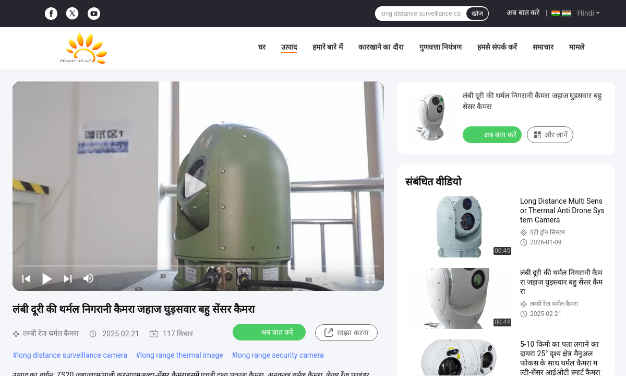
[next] (67, 278)
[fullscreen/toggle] (370, 278)
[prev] (26, 278)
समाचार (543, 47)
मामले (576, 47)
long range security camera (279, 355)
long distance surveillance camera (72, 355)
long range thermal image (181, 355)
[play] (198, 186)
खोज (477, 13)
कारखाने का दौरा (381, 47)
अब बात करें (523, 12)
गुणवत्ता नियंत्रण (440, 47)
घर (262, 47)
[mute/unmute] (88, 278)
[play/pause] (47, 278)
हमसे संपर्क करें (497, 47)
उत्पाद (289, 47)
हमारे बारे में (327, 47)
